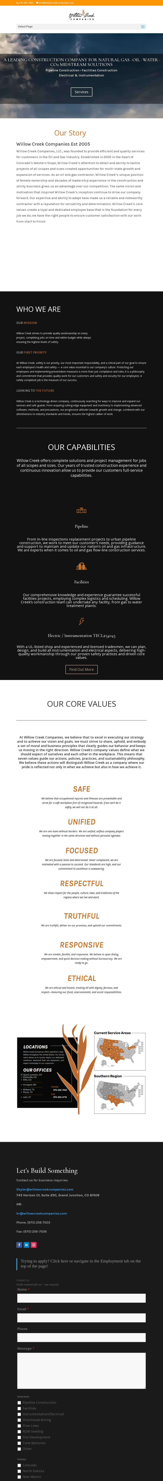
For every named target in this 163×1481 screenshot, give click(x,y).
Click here (59, 1261)
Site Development (36, 1437)
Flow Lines (31, 1425)
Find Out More (81, 669)
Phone (22, 1329)
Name (23, 1289)
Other (27, 1448)
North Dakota (33, 1471)
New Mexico (32, 1476)
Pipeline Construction (39, 1402)
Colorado (30, 1465)
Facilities (29, 1408)
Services (81, 91)
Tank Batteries (34, 1443)
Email (23, 1309)
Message (25, 1348)
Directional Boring (37, 1420)
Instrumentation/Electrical (43, 1414)
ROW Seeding (33, 1431)
